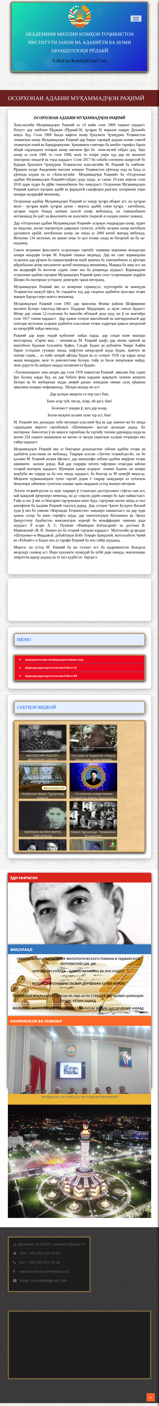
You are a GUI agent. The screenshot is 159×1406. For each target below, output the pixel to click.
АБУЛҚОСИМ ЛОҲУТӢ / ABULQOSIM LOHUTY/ (42, 757)
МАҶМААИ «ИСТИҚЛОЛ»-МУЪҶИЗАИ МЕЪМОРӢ (79, 1097)
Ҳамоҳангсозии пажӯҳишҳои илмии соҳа (54, 659)
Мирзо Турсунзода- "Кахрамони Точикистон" (93, 834)
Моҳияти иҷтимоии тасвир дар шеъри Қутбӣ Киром (78, 983)
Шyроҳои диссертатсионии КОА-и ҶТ (51, 667)
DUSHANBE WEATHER (79, 599)
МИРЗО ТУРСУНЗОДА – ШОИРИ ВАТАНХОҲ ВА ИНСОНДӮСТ (78, 971)
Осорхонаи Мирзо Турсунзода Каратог (42, 796)
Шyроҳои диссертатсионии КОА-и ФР (51, 676)
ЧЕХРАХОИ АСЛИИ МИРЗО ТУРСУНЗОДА (42, 834)
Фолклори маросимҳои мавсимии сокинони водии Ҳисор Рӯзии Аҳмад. (78, 1008)
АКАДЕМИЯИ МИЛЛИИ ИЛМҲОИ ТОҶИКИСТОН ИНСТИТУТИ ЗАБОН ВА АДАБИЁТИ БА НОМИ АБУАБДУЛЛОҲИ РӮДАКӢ (79, 42)
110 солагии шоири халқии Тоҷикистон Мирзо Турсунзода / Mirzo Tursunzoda (93, 798)
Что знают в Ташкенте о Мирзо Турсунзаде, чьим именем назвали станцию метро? (93, 759)
